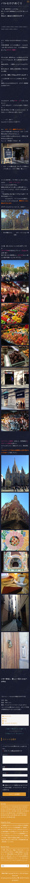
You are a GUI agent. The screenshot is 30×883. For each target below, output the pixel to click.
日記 (5, 721)
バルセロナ (7, 723)
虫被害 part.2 (6, 825)
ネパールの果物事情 (14, 827)
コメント (5, 754)
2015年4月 (15, 807)
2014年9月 (9, 813)
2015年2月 (9, 809)
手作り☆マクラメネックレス (13, 835)
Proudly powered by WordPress (9, 878)
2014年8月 (20, 813)
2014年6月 (14, 815)
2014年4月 (9, 817)
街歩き (15, 723)
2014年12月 (4, 811)
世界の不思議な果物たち (15, 838)
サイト (4, 779)
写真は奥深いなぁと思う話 (14, 854)
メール (5, 773)
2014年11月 (15, 811)
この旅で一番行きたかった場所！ (14, 729)
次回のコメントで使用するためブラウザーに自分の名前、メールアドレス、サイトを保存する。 (14, 787)
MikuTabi (14, 840)
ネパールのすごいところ (20, 860)
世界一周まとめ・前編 (9, 850)
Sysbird (16, 880)
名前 (4, 767)
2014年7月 (4, 815)
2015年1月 (20, 809)
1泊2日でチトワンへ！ (13, 858)
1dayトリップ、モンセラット (15, 733)
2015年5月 (5, 807)
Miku (5, 718)
